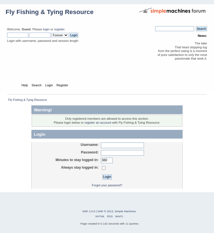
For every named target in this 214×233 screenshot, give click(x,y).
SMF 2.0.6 (88, 211)
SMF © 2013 (105, 211)
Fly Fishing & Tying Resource (50, 11)
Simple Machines (125, 211)
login (46, 29)
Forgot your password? (107, 185)
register (59, 29)
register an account (98, 122)
